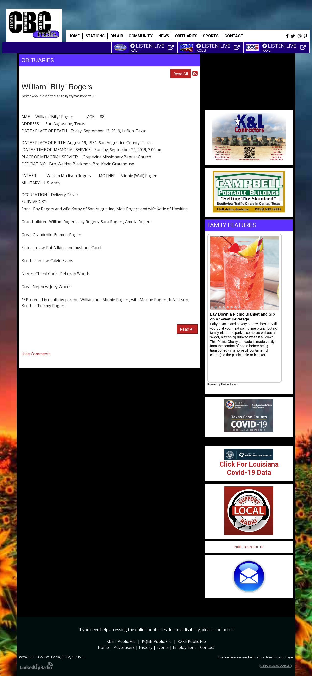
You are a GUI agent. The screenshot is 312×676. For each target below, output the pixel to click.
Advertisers (124, 647)
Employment (184, 647)
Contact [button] (233, 36)
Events (162, 647)
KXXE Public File (192, 641)
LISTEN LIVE (147, 45)
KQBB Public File (157, 641)
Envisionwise (238, 657)
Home (74, 36)
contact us (224, 629)
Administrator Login (279, 657)
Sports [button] (211, 36)
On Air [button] (116, 36)
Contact (207, 647)
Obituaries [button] (186, 36)
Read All (180, 73)
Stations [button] (95, 36)
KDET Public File (121, 641)
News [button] (163, 36)
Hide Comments (36, 353)
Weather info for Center (249, 107)
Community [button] (141, 36)
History (145, 647)
